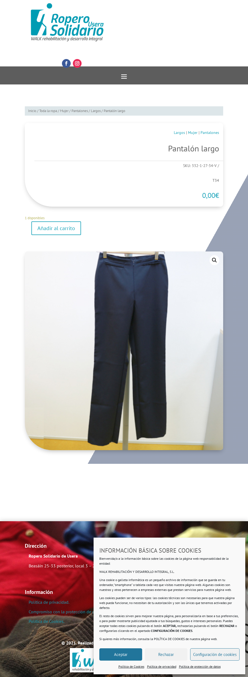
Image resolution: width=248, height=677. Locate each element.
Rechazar (166, 654)
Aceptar (120, 654)
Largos (96, 111)
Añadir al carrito (56, 228)
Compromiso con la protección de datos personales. (77, 611)
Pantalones (79, 111)
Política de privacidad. (49, 602)
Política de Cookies (131, 666)
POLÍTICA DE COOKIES (169, 639)
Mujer (64, 111)
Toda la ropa (48, 111)
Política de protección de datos (200, 666)
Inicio (32, 111)
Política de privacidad (161, 666)
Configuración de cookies (215, 654)
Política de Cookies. (46, 621)
